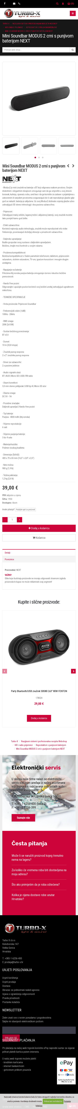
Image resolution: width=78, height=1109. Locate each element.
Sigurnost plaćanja (18, 1040)
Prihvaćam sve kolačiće (53, 1101)
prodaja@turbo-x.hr (14, 962)
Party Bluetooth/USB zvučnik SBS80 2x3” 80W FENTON (39, 691)
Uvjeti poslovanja (17, 970)
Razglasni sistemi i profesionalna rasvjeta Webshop (34, 24)
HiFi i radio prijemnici (14, 27)
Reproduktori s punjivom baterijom (41, 27)
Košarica (39, 537)
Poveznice (9, 559)
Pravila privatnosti (11, 998)
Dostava (6, 985)
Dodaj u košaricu (39, 528)
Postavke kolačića (11, 1002)
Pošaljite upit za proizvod (25, 510)
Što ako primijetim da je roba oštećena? (36, 884)
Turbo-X (6, 24)
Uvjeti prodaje (9, 981)
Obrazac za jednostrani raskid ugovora (20, 990)
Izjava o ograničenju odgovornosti (18, 994)
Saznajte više (23, 817)
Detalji (7, 552)
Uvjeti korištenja (10, 977)
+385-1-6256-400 (13, 958)
